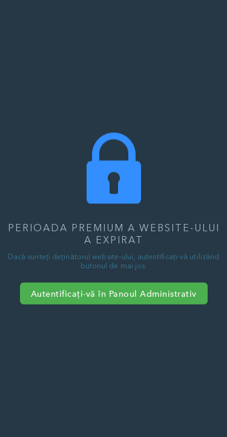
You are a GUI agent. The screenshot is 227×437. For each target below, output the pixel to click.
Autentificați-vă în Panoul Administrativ (114, 293)
